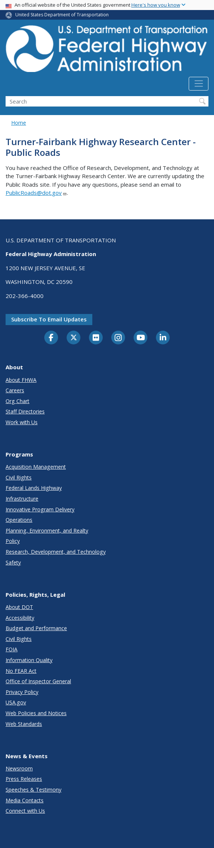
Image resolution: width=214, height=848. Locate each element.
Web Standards (24, 723)
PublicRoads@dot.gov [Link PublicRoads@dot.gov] (36, 192)
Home (18, 122)
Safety (13, 562)
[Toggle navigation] (198, 84)
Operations (19, 519)
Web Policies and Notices (36, 713)
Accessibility (20, 617)
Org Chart (17, 401)
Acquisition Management (36, 466)
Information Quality (29, 660)
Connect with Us (25, 810)
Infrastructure (22, 498)
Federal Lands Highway (34, 487)
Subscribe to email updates (49, 319)
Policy (13, 540)
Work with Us (22, 422)
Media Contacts (25, 800)
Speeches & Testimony (33, 789)
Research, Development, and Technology (56, 551)
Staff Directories (25, 411)
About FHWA (21, 379)
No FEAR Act (21, 670)
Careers (15, 390)
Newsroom (19, 768)
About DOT (19, 606)
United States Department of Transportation (62, 15)
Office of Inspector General (38, 681)
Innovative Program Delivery (40, 509)
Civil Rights (19, 477)
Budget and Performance (36, 628)
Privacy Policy (22, 691)
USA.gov (16, 702)
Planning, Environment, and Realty (47, 530)
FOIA (11, 649)
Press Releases (24, 778)
